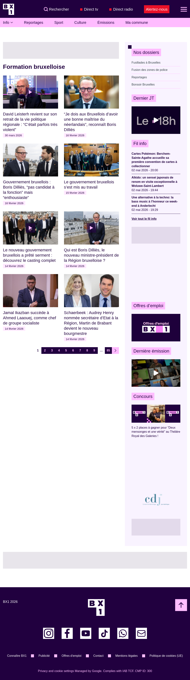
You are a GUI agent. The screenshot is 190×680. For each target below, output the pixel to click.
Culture (80, 22)
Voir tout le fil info (144, 218)
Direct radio (123, 9)
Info (8, 22)
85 (108, 350)
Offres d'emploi (71, 655)
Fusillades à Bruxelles (146, 62)
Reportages (33, 22)
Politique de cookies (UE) (166, 655)
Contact (98, 655)
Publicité (44, 655)
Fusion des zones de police (150, 69)
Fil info (140, 143)
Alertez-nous (157, 9)
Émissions (105, 22)
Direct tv (91, 9)
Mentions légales (126, 655)
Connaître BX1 (17, 655)
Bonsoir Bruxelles (143, 84)
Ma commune (136, 22)
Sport (58, 22)
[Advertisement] (156, 273)
